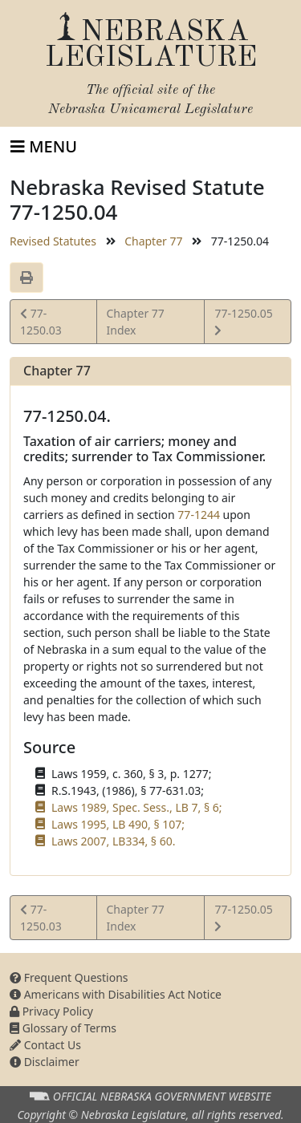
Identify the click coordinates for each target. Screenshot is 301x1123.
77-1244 (198, 514)
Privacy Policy (51, 1011)
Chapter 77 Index (136, 322)
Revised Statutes (53, 241)
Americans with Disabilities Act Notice (116, 994)
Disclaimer (44, 1061)
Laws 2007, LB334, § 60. (113, 841)
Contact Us (45, 1044)
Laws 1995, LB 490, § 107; (118, 824)
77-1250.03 (42, 321)
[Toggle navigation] (43, 146)
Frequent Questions (69, 977)
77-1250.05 (243, 320)
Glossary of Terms (63, 1028)
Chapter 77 (153, 241)
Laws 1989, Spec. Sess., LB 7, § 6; (136, 807)
